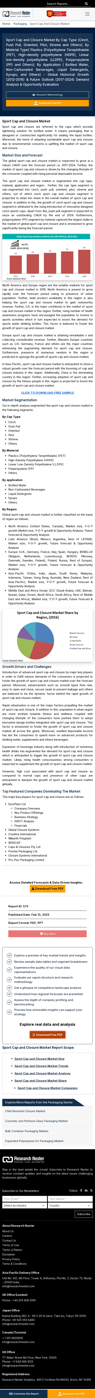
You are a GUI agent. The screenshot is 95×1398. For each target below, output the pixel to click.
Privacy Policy (11, 1259)
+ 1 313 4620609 (12, 1338)
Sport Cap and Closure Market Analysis (43, 1073)
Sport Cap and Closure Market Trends (42, 1066)
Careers (7, 1235)
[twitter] (91, 1191)
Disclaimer (8, 1254)
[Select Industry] (24, 1205)
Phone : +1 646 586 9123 (17, 1361)
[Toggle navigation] (87, 14)
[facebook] (81, 1191)
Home (6, 24)
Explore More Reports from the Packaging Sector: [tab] (39, 1102)
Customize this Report (24, 1393)
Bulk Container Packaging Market (26, 1131)
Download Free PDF (47, 103)
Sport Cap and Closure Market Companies (48, 1088)
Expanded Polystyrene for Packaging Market (34, 1141)
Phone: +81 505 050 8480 (18, 1319)
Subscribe (83, 1214)
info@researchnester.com (18, 1286)
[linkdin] (86, 1191)
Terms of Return (12, 1249)
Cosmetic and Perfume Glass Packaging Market (36, 1121)
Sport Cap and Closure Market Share (41, 1080)
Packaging (20, 24)
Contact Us (9, 1240)
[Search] (86, 4)
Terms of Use (10, 1245)
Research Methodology (47, 94)
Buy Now (47, 933)
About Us (8, 1231)
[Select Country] (70, 1205)
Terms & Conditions (14, 1263)
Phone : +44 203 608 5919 (19, 1300)
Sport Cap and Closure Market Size (40, 1059)
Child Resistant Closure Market (25, 1111)
